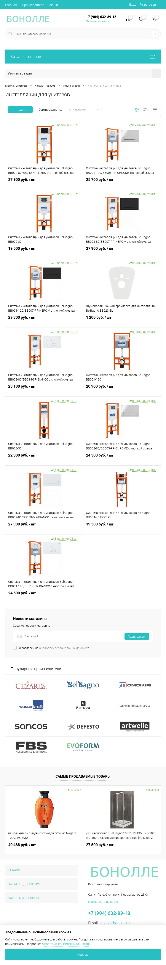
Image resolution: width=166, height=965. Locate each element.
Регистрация (148, 4)
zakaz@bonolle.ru (114, 923)
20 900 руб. (122, 390)
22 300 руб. (44, 458)
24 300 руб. (122, 458)
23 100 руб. (44, 390)
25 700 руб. (122, 183)
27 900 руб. (44, 183)
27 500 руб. (99, 844)
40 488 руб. (22, 844)
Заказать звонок (98, 21)
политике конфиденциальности (66, 944)
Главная (11, 5)
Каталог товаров (83, 57)
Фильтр (20, 110)
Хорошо (83, 954)
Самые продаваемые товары (83, 776)
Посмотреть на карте (103, 901)
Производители (33, 5)
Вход (132, 4)
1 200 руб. (122, 321)
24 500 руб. (44, 596)
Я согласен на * (54, 648)
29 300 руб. (44, 321)
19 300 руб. (122, 527)
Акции (53, 5)
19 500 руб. (44, 252)
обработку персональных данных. (63, 648)
